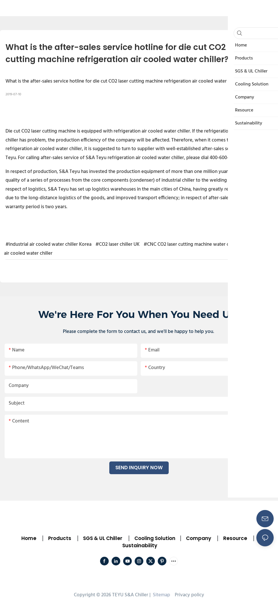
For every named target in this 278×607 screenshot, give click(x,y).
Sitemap (161, 595)
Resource (235, 538)
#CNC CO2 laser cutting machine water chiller (191, 244)
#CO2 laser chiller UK (117, 244)
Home (28, 538)
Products (59, 538)
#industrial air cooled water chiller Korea (48, 244)
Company (198, 538)
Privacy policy (189, 595)
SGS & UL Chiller (102, 538)
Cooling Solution (154, 538)
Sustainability (139, 545)
